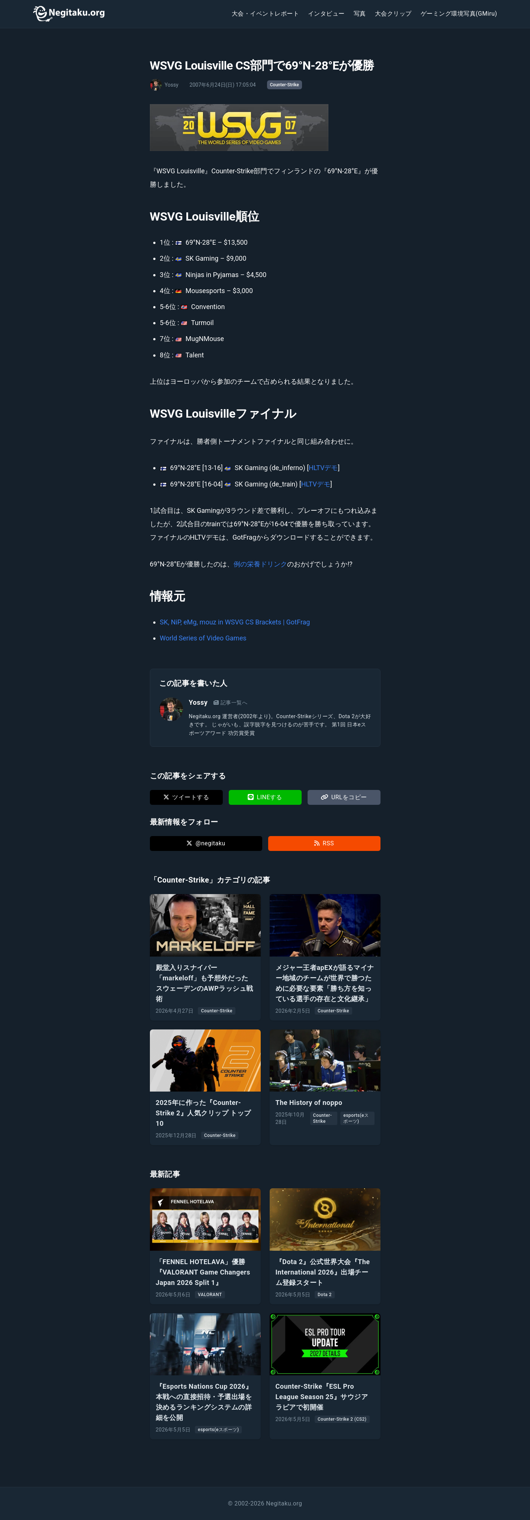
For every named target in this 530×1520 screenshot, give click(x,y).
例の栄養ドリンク (260, 564)
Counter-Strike (284, 84)
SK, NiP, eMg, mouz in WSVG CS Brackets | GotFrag (235, 622)
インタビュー (326, 13)
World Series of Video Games (203, 638)
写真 (360, 13)
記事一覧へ (230, 703)
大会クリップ (393, 13)
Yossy (198, 702)
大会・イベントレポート (265, 13)
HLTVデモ (323, 468)
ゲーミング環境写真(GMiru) (459, 13)
